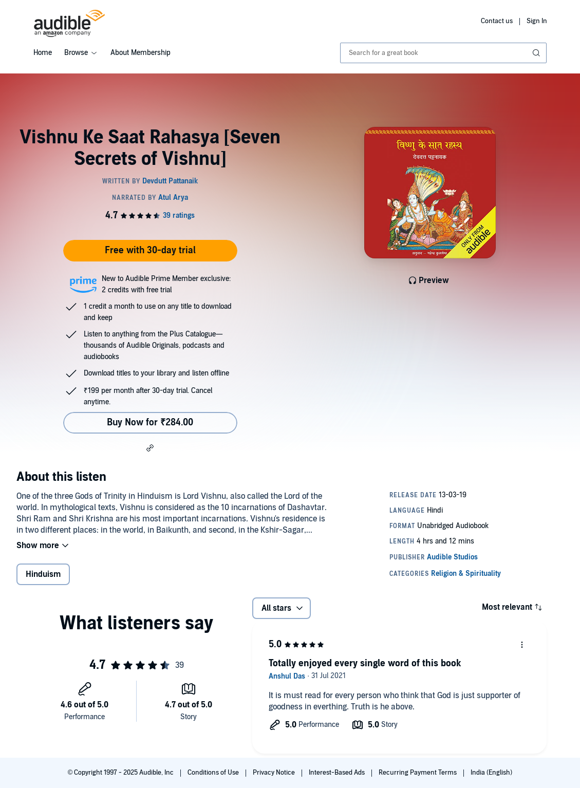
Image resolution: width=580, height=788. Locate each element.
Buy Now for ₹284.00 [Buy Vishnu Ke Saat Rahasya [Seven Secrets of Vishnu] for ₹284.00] (150, 422)
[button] (150, 447)
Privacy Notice (274, 772)
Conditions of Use (214, 772)
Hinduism (43, 574)
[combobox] (443, 53)
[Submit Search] (537, 53)
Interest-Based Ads (337, 772)
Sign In (537, 21)
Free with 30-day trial (150, 250)
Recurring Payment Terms (418, 772)
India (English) (491, 772)
